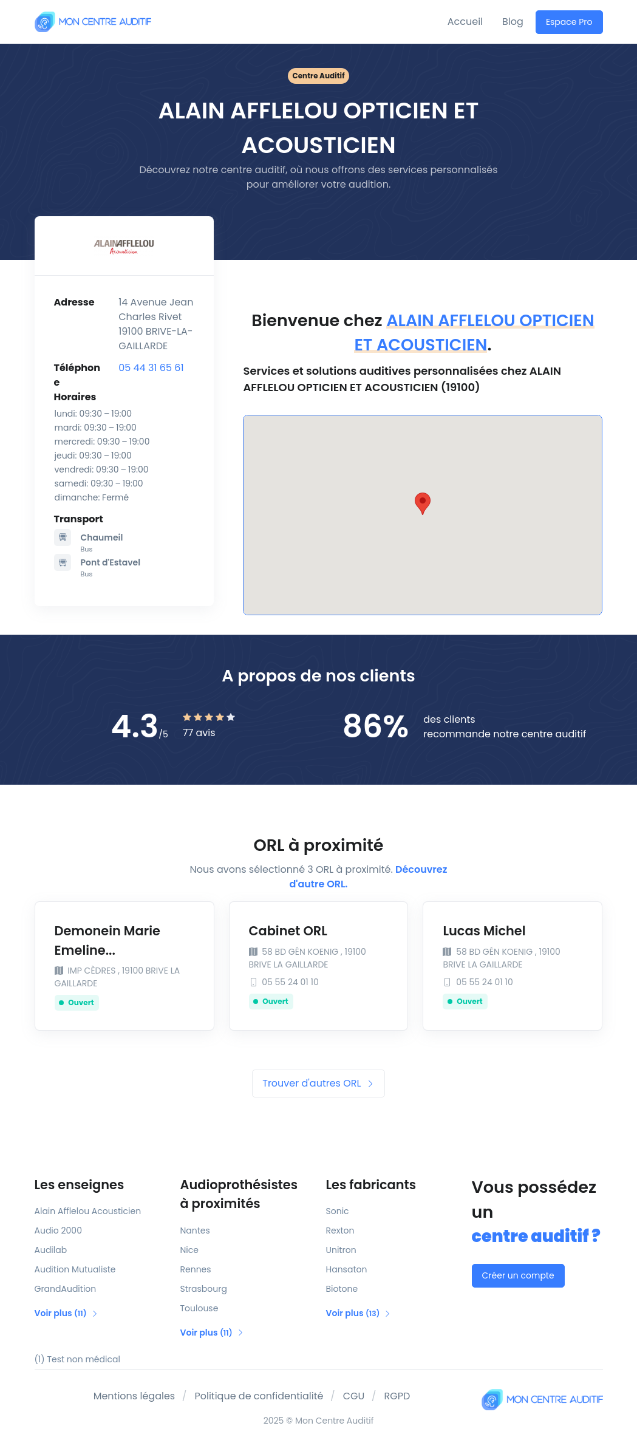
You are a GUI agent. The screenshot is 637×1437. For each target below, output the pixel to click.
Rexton (340, 1230)
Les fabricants (371, 1184)
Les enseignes (79, 1184)
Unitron (341, 1250)
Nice (189, 1250)
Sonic (337, 1211)
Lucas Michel (484, 931)
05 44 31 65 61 (150, 368)
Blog (512, 22)
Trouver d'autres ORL (318, 1083)
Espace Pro (569, 22)
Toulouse (199, 1308)
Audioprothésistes (246, 1194)
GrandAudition (66, 1289)
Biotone (342, 1289)
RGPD (397, 1396)
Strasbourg (203, 1289)
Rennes (195, 1269)
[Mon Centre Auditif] (93, 22)
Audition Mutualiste (75, 1269)
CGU (354, 1396)
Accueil (465, 22)
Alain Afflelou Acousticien (88, 1211)
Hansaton (346, 1269)
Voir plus (66, 1313)
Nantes (195, 1230)
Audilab (51, 1250)
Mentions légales (134, 1396)
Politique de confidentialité (258, 1396)
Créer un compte (518, 1275)
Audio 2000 (58, 1230)
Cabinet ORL (288, 931)
